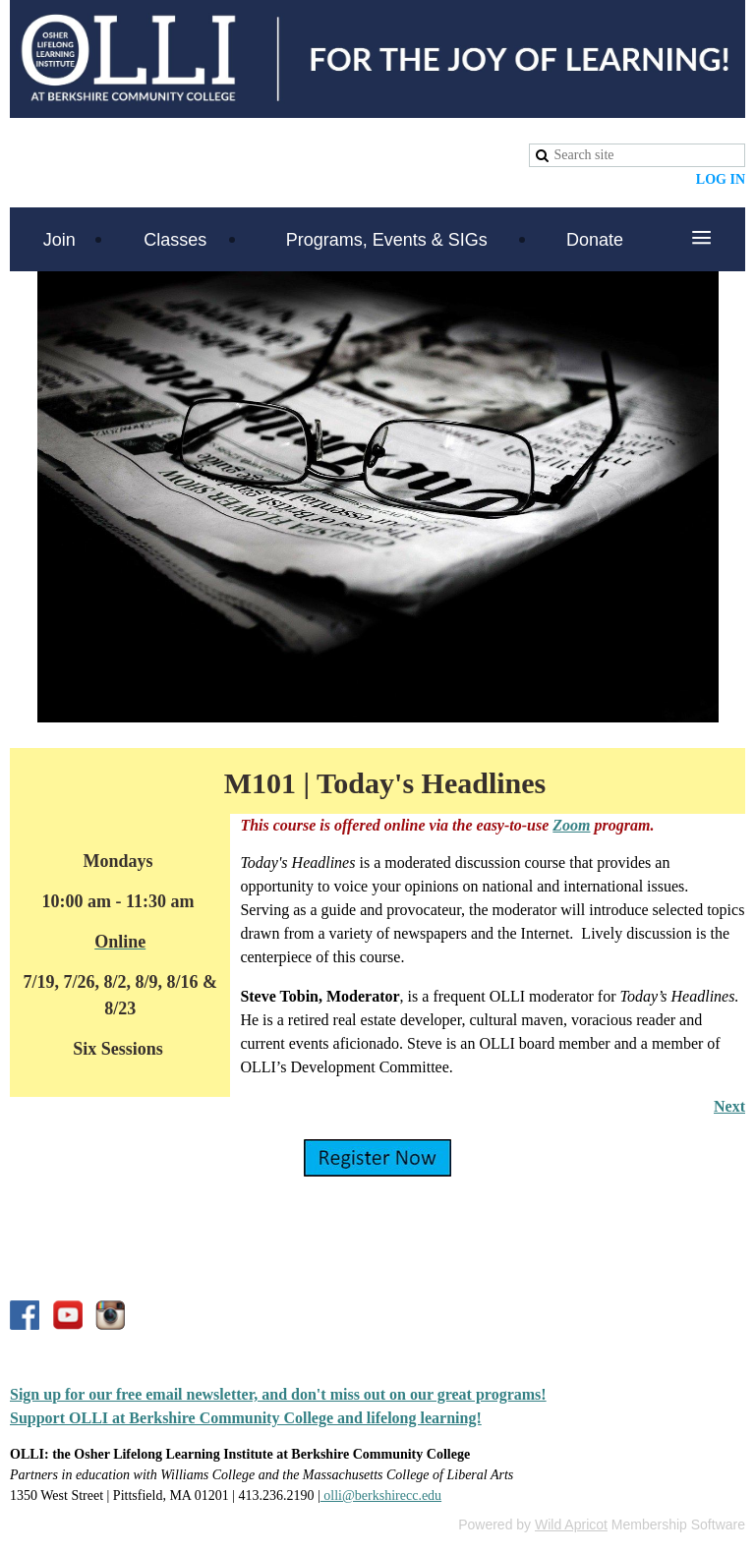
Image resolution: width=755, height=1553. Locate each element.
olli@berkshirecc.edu (380, 1495)
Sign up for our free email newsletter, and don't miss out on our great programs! (278, 1394)
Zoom (571, 825)
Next (729, 1106)
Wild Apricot (571, 1524)
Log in (720, 179)
